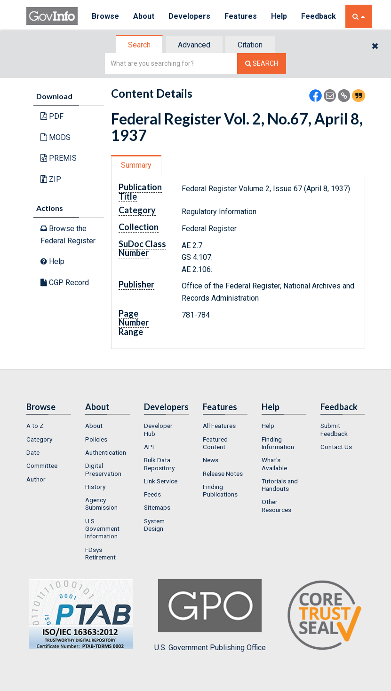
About (143, 16)
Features (240, 16)
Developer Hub (158, 429)
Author (36, 479)
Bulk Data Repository (159, 463)
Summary (136, 165)
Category (39, 439)
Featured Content (215, 442)
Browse (105, 16)
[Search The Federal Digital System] (261, 63)
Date (33, 452)
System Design (154, 524)
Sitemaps (157, 507)
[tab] (140, 45)
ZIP (50, 179)
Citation (250, 44)
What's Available (274, 463)
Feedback (318, 16)
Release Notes (223, 473)
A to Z (35, 425)
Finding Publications (220, 490)
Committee (41, 465)
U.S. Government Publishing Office (210, 615)
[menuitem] (48, 425)
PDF (52, 116)
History (95, 486)
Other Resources (276, 505)
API (149, 446)
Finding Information (278, 442)
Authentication (105, 452)
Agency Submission (101, 503)
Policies (96, 439)
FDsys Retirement (100, 553)
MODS (55, 137)
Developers (189, 16)
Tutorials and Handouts (280, 484)
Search (139, 44)
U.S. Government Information (102, 528)
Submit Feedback (334, 429)
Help (279, 16)
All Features (219, 425)
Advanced (194, 44)
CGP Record (64, 282)
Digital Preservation (103, 469)
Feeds (152, 494)
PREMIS (58, 158)
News (210, 460)
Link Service (160, 481)
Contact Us (336, 446)
